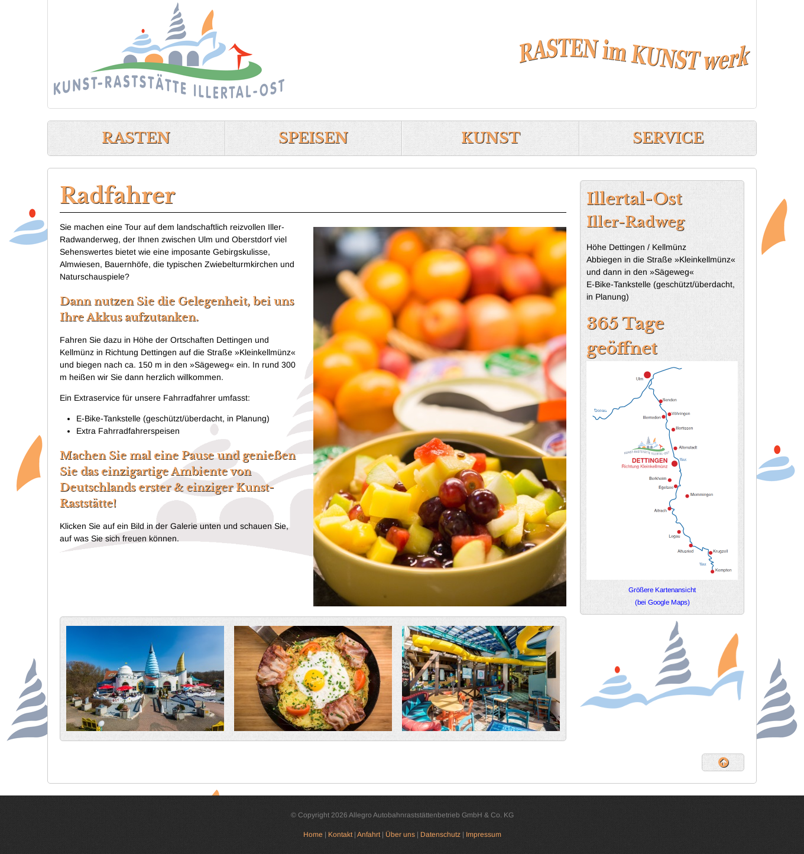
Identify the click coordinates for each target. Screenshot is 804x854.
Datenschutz (440, 834)
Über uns (400, 834)
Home (313, 834)
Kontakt (340, 834)
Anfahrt (368, 834)
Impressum (483, 834)
